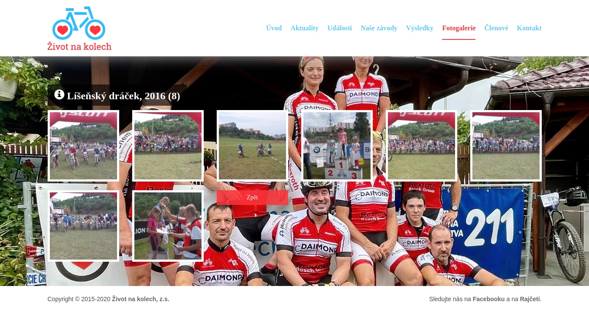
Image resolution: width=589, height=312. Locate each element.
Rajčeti (530, 299)
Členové (496, 28)
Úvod (274, 28)
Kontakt (529, 28)
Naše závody (379, 28)
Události (339, 28)
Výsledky (419, 28)
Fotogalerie (458, 28)
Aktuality (304, 28)
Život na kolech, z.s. (140, 299)
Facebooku (489, 299)
